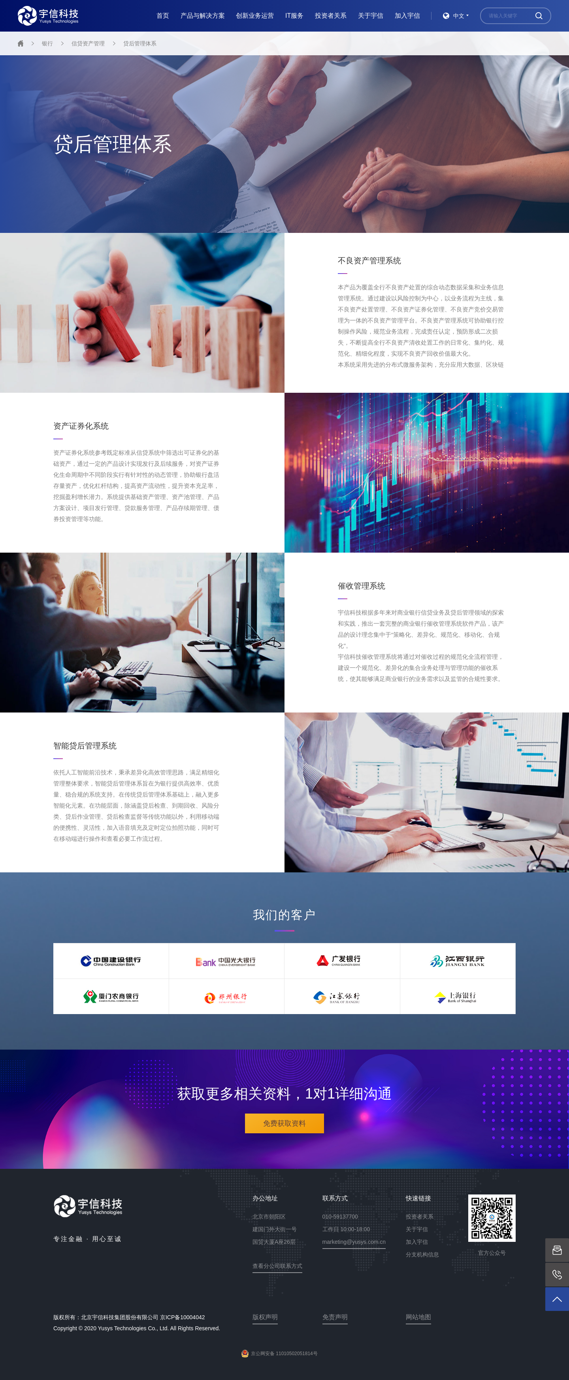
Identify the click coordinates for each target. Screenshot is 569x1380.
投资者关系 (331, 15)
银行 (47, 43)
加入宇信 (407, 15)
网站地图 (418, 1317)
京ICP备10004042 (182, 1317)
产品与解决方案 (203, 15)
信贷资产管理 (88, 43)
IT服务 (294, 15)
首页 (162, 15)
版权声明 (265, 1317)
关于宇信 (370, 15)
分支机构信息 (422, 1254)
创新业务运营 (255, 15)
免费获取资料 (284, 1123)
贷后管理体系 (139, 43)
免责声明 (335, 1317)
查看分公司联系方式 (277, 1266)
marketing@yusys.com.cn (354, 1242)
